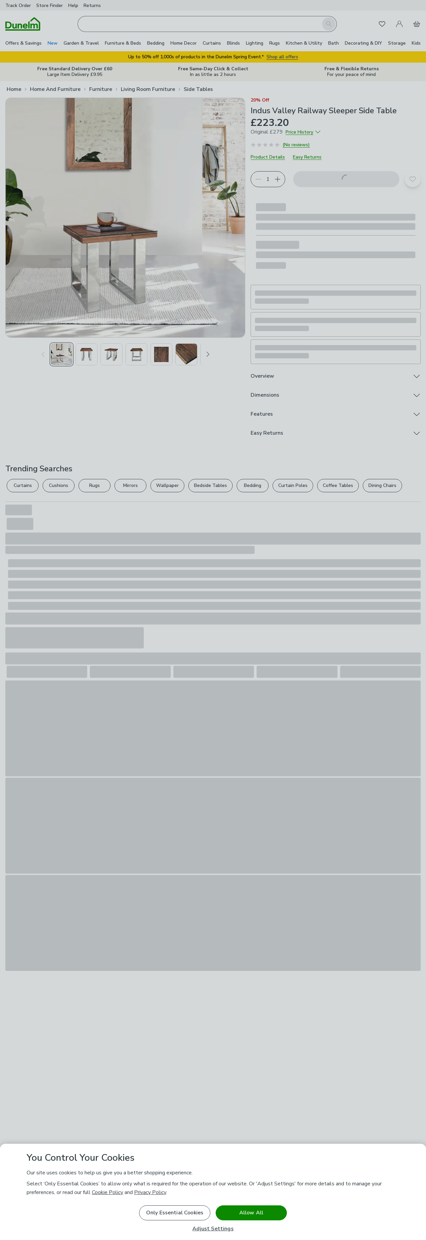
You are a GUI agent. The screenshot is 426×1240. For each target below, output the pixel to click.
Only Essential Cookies (175, 1212)
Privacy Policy (150, 1192)
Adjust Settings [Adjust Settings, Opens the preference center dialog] (212, 1229)
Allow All (251, 1212)
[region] (213, 1192)
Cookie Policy (107, 1192)
